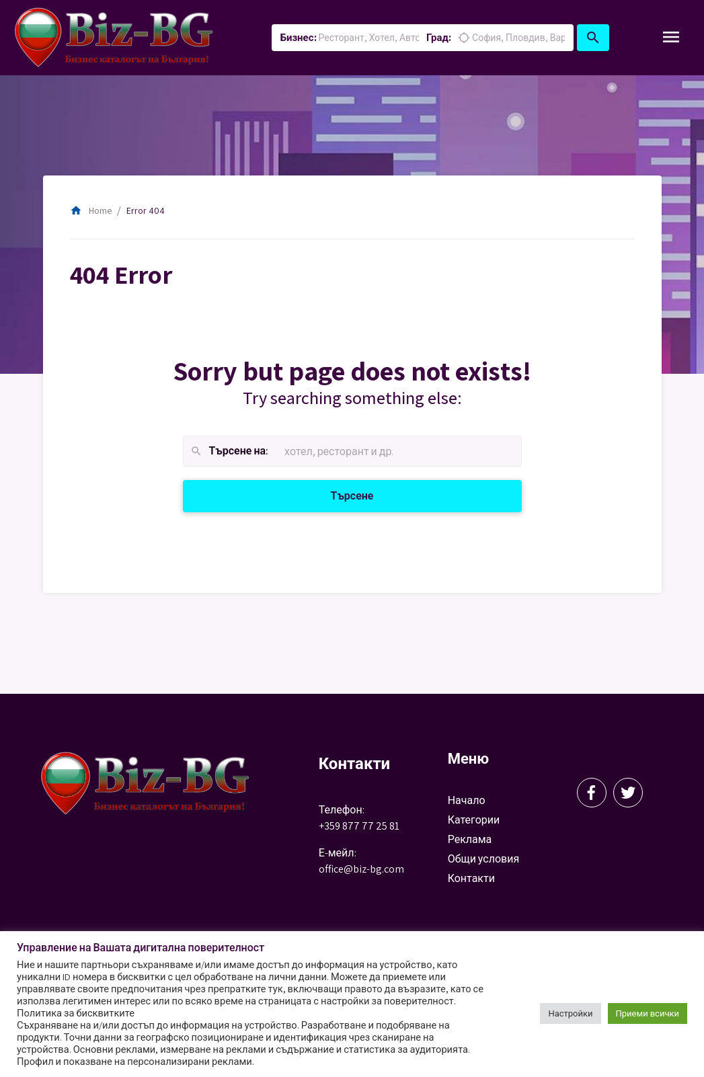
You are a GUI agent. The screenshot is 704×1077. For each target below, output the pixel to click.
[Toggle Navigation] (671, 38)
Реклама (470, 839)
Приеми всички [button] (647, 1013)
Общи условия (484, 859)
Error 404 (145, 210)
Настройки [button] (570, 1013)
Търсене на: (229, 451)
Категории (474, 820)
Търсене (368, 495)
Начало (466, 800)
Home (91, 210)
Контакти (471, 878)
